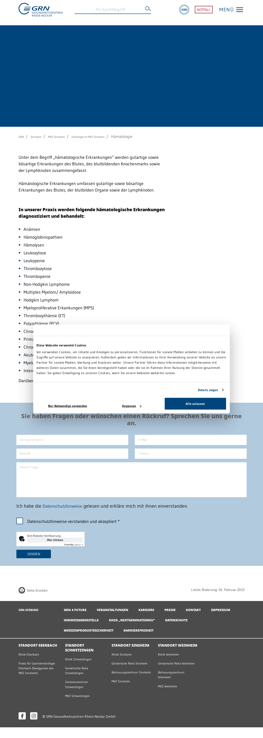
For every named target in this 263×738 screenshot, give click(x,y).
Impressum (74, 628)
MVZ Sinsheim (66, 136)
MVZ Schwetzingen (80, 706)
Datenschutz (219, 628)
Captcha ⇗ (73, 552)
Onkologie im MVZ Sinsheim (108, 136)
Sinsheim (40, 136)
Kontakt (204, 618)
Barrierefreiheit (146, 638)
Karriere (154, 618)
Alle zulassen (195, 404)
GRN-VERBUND (31, 618)
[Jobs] (184, 12)
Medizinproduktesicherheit (91, 638)
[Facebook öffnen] (22, 726)
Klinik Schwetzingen (82, 667)
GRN (22, 136)
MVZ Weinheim (170, 701)
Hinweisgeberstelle (115, 628)
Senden (33, 562)
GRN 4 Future (76, 618)
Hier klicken (55, 548)
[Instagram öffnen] (33, 726)
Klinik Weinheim (171, 662)
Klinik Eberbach (32, 662)
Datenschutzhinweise (64, 514)
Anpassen (131, 406)
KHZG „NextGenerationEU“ (171, 628)
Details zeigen (208, 390)
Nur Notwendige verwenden (67, 406)
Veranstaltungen (117, 618)
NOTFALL (203, 12)
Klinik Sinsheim (124, 662)
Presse (179, 618)
